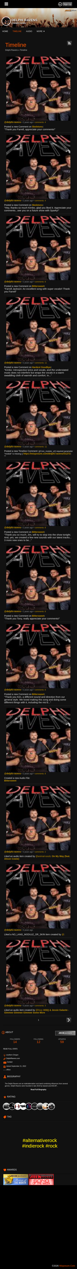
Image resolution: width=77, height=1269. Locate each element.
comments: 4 (40, 122)
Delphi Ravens (11, 50)
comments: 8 (40, 282)
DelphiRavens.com (13, 1058)
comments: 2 (40, 852)
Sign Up (67, 4)
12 (38, 1041)
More (41, 31)
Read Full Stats (10, 1049)
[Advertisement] (38, 1223)
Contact (9, 1062)
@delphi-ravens (18, 23)
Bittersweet (38, 286)
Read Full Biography (38, 1089)
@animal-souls (43, 856)
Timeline (17, 31)
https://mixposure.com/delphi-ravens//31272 (47, 453)
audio (29, 31)
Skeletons (37, 126)
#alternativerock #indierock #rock (39, 1143)
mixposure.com (67, 1265)
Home (5, 31)
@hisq (39, 1010)
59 (62, 1041)
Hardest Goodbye (41, 367)
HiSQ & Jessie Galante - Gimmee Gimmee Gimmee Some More (36, 1011)
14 (15, 1041)
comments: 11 (41, 363)
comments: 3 (40, 1006)
